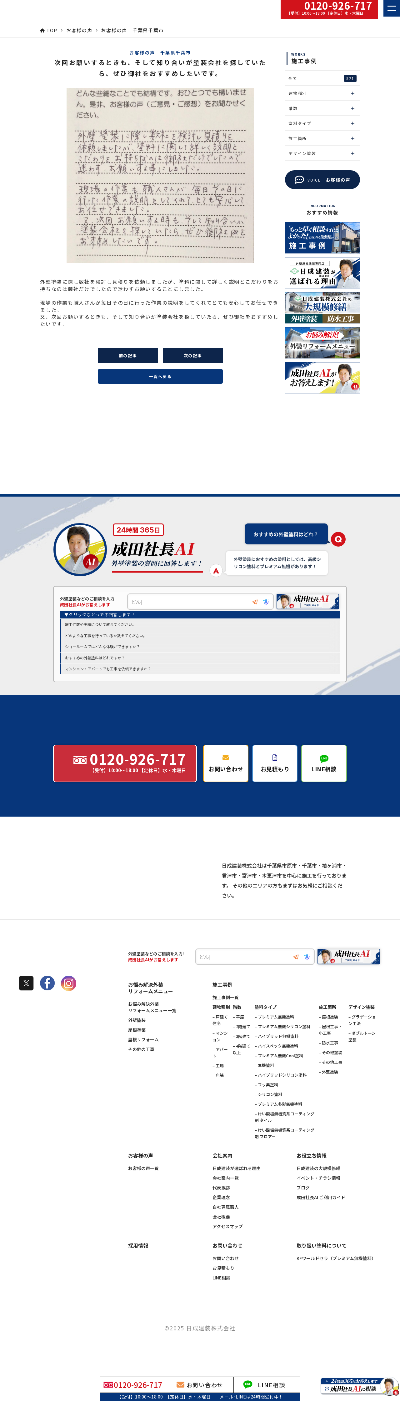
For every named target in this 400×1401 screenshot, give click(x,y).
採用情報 (138, 1259)
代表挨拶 (221, 1201)
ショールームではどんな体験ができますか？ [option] (102, 646)
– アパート (220, 1066)
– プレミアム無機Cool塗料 (279, 1069)
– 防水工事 (328, 1056)
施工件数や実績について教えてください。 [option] (100, 624)
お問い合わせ (225, 1272)
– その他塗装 (330, 1066)
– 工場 (218, 1079)
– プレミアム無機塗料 (274, 1030)
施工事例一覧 (225, 1011)
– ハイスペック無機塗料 (276, 1060)
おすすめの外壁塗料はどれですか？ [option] (95, 658)
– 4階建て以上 (241, 1063)
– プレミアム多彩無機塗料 (278, 1118)
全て (322, 78)
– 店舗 (218, 1089)
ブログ (303, 1201)
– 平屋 (238, 1030)
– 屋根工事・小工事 (330, 1043)
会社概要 (221, 1230)
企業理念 (221, 1211)
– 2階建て (241, 1040)
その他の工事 (141, 1063)
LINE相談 (221, 1291)
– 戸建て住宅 (220, 1034)
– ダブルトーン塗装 (362, 1050)
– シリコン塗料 (268, 1108)
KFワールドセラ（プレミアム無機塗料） (336, 1272)
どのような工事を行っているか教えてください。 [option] (106, 635)
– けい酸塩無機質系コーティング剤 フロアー (284, 1147)
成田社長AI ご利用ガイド (321, 1211)
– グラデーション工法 (362, 1034)
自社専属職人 (225, 1221)
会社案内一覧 (225, 1191)
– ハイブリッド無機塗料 (276, 1050)
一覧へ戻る (160, 376)
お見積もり (223, 1281)
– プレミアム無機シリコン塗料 (282, 1040)
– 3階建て (241, 1050)
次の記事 (193, 355)
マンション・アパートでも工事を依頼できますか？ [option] (108, 669)
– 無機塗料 (264, 1079)
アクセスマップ (227, 1240)
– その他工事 (330, 1076)
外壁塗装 (137, 1034)
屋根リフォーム (143, 1053)
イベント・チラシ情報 (318, 1191)
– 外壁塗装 (328, 1085)
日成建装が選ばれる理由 (236, 1182)
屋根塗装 (137, 1043)
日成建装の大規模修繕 (318, 1182)
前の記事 (128, 355)
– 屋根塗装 (328, 1030)
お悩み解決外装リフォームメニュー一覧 (152, 1020)
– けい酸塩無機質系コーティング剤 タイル (284, 1130)
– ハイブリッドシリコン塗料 (281, 1089)
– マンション (220, 1050)
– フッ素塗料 (266, 1098)
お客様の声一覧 (143, 1182)
